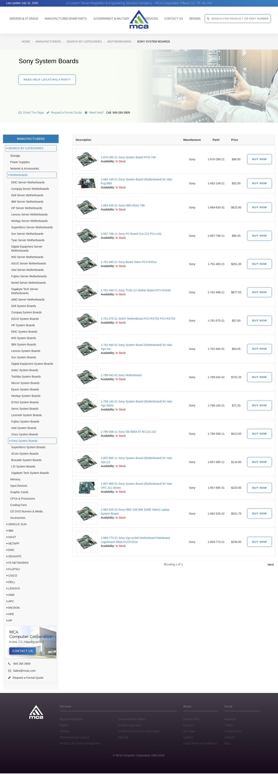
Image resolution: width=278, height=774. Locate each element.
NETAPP (13, 544)
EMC (11, 550)
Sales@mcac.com (22, 671)
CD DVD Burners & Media (26, 512)
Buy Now (259, 160)
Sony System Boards (24, 441)
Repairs (195, 18)
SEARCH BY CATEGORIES (84, 41)
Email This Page (31, 113)
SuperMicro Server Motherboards (32, 228)
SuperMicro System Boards (28, 447)
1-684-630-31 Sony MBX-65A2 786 (123, 206)
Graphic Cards (19, 492)
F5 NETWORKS (18, 563)
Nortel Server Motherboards (28, 283)
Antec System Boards (24, 370)
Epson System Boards (25, 390)
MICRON (14, 608)
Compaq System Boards (26, 313)
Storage (15, 156)
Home (26, 41)
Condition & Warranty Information (139, 731)
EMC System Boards (24, 332)
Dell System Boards (23, 306)
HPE (11, 614)
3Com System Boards (25, 454)
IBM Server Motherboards (27, 202)
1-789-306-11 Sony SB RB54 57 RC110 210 (128, 432)
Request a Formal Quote (25, 678)
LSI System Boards (23, 467)
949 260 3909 (19, 664)
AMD (11, 595)
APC (11, 601)
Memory (15, 479)
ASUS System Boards (25, 319)
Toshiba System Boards (26, 377)
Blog (227, 744)
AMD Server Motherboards (28, 300)
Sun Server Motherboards (27, 234)
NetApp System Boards (26, 396)
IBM (10, 531)
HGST (12, 537)
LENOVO (14, 589)
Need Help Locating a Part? (47, 79)
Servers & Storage (23, 18)
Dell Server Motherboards (27, 195)
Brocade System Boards (26, 460)
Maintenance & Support (74, 737)
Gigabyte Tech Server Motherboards (24, 291)
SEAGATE (14, 557)
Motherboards (119, 41)
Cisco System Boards (24, 435)
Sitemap (123, 737)
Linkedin (229, 737)
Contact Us (22, 651)
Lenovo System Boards (25, 351)
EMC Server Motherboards (28, 183)
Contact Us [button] (173, 18)
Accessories (17, 518)
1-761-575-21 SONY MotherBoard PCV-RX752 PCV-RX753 (138, 319)
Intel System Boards (23, 428)
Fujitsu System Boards (25, 422)
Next (271, 565)
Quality (64, 725)
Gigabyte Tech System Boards (30, 473)
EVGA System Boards (25, 402)
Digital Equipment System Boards (32, 364)
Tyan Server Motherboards (28, 240)
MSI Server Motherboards (27, 257)
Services (151, 18)
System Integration (130, 725)
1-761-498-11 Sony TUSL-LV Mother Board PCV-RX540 (136, 291)
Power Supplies (20, 162)
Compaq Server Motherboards (30, 189)
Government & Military (111, 18)
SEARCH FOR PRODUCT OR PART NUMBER (238, 18)
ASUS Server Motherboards (28, 264)
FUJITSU (14, 569)
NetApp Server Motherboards (29, 221)
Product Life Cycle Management (80, 744)
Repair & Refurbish (71, 719)
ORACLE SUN (17, 524)
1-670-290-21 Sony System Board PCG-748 (128, 157)
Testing (64, 731)
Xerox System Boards (24, 409)
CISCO (12, 576)
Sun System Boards (23, 358)
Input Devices (18, 486)
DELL (11, 582)
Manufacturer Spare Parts (66, 18)
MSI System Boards (23, 338)
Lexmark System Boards (26, 415)
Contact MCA (191, 719)
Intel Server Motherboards (27, 270)
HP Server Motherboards (26, 208)
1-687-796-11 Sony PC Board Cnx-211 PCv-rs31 (131, 234)
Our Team (189, 731)
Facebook (230, 719)
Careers (188, 737)
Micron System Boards (25, 383)
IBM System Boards (23, 345)
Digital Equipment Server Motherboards (26, 249)
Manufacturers (48, 41)
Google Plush (232, 731)
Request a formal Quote (64, 113)
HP (10, 621)
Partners (188, 725)
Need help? (107, 113)
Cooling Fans (18, 505)
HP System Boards (23, 325)
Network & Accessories (24, 169)
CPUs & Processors (22, 499)
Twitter (228, 725)
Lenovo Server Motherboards (29, 215)
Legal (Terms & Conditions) (200, 744)
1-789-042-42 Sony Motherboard (121, 376)
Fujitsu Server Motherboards (29, 276)
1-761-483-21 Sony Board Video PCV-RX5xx (129, 262)
